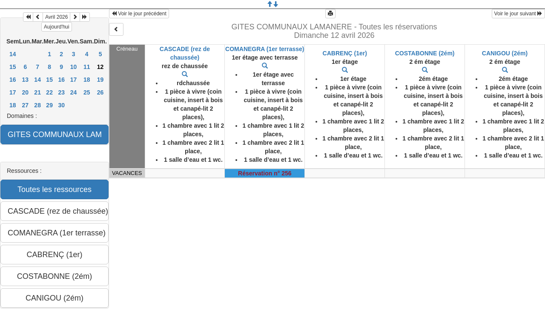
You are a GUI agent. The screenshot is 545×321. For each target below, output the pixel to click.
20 (25, 92)
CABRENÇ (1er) (345, 53)
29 (49, 105)
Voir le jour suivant (518, 14)
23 (61, 92)
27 (25, 105)
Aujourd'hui (56, 27)
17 (73, 79)
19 (100, 79)
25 (86, 92)
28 (37, 105)
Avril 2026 (56, 17)
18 (86, 79)
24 (73, 92)
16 (12, 79)
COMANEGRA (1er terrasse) (264, 49)
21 (37, 92)
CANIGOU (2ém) (505, 53)
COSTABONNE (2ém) (425, 53)
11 (86, 66)
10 (73, 66)
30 (61, 105)
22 (49, 92)
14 (12, 54)
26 (100, 92)
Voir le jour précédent (139, 14)
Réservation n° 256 (264, 173)
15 (12, 66)
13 (25, 79)
